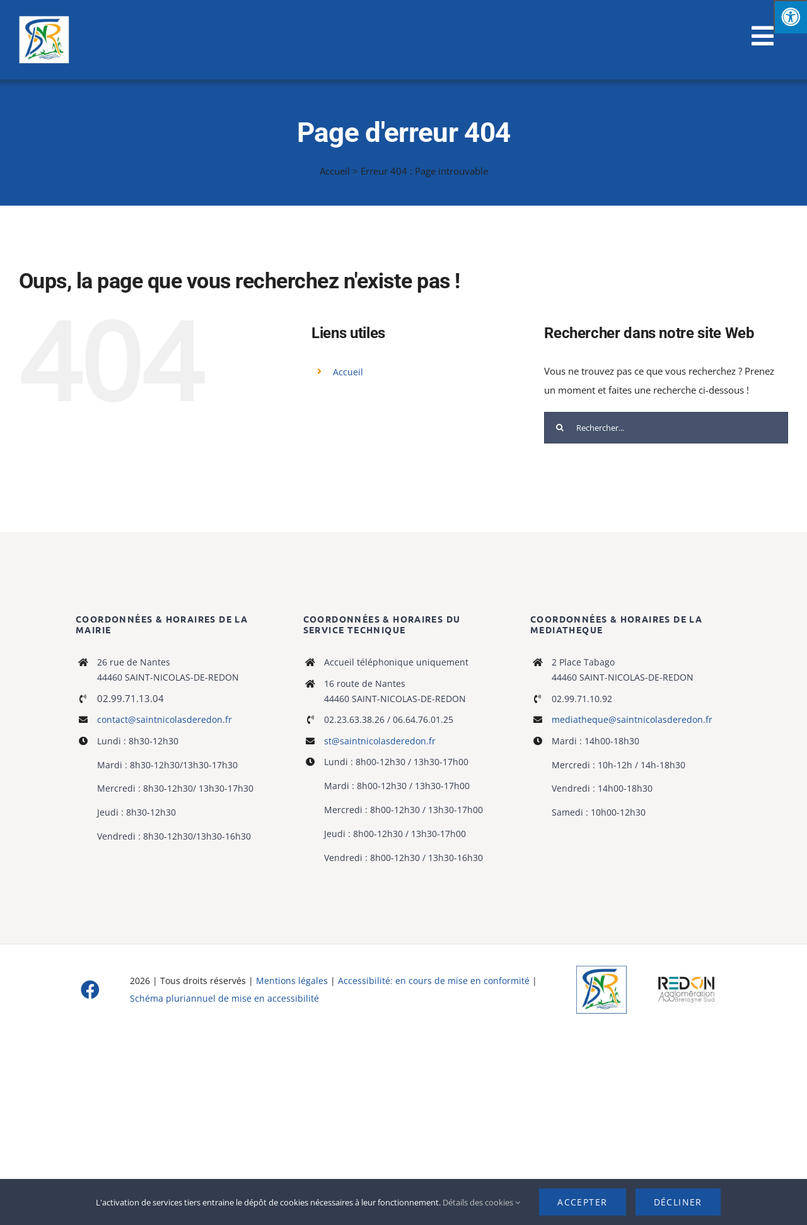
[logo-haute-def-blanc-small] (686, 978)
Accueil (335, 171)
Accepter (582, 1202)
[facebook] (90, 989)
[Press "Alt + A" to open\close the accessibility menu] (790, 16)
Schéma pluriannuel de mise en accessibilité (224, 998)
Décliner (678, 1202)
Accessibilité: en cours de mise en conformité (435, 981)
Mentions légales (292, 981)
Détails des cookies (481, 1202)
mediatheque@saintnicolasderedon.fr (632, 719)
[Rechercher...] (666, 427)
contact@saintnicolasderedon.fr (164, 719)
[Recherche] (560, 427)
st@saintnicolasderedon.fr (380, 741)
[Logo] (601, 970)
